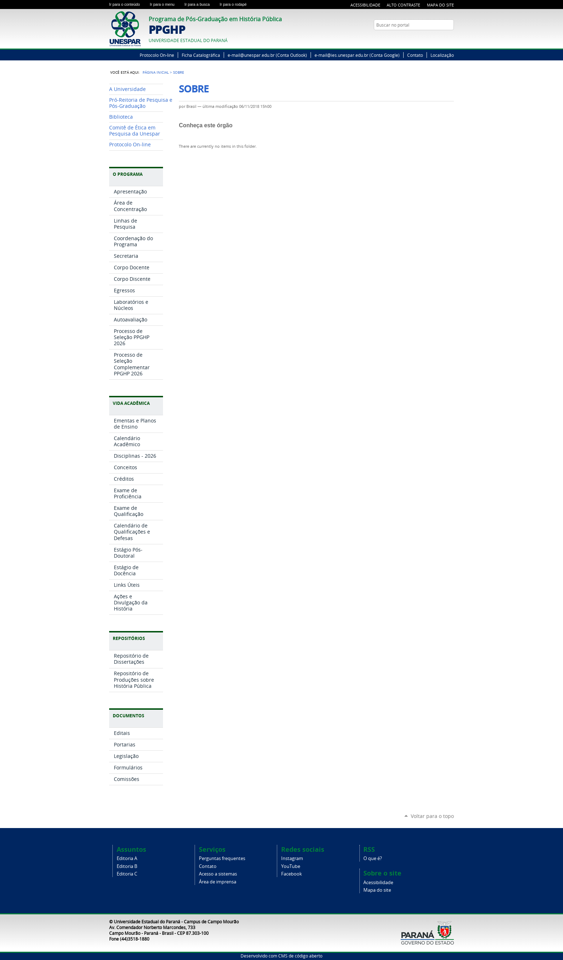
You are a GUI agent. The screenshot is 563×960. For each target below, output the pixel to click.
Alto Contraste (403, 5)
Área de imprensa (217, 882)
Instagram (292, 858)
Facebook (291, 874)
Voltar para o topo (432, 816)
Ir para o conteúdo (128, 4)
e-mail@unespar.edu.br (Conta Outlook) (267, 55)
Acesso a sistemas (218, 874)
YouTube (450, 38)
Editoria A (127, 858)
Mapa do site (377, 890)
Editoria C (127, 874)
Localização (442, 55)
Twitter (441, 38)
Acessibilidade (365, 5)
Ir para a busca (201, 4)
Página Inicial (156, 72)
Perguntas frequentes (222, 858)
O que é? (372, 858)
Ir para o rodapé (236, 4)
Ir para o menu (165, 4)
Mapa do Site (440, 5)
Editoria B (127, 866)
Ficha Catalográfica (201, 55)
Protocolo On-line (157, 55)
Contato (415, 55)
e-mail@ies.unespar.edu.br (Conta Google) (357, 55)
